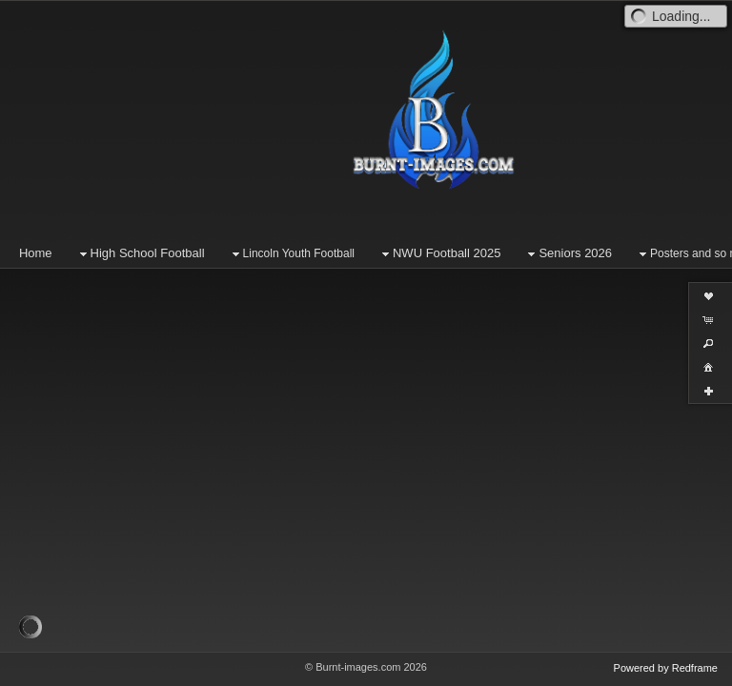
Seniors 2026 (567, 254)
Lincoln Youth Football (291, 254)
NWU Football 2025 (438, 254)
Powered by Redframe (666, 668)
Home (35, 253)
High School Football (140, 254)
